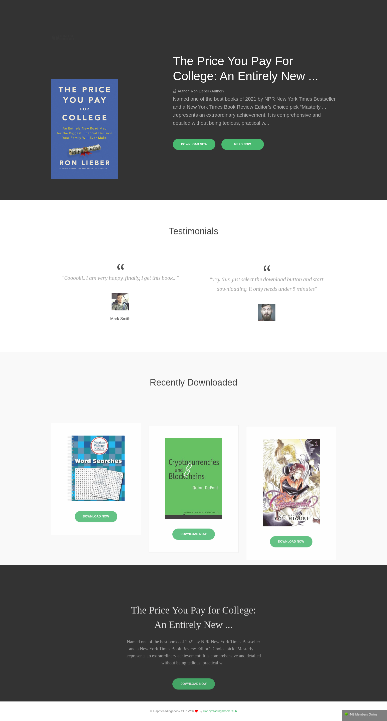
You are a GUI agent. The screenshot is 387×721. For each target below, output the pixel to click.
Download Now (96, 554)
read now (242, 144)
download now (194, 144)
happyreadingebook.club (220, 711)
